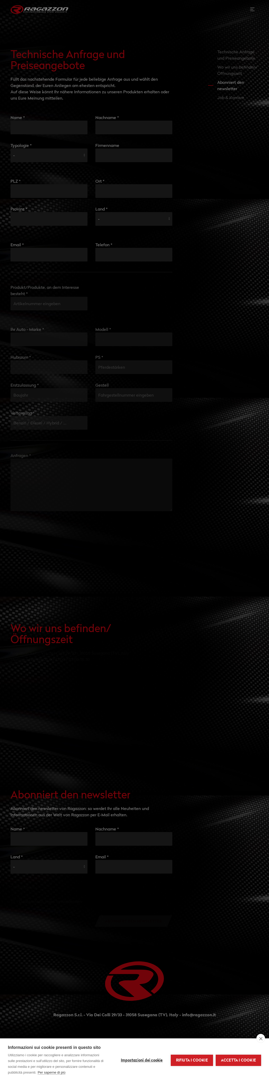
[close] (260, 1038)
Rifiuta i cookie (192, 1060)
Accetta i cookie (238, 1060)
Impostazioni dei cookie (142, 1060)
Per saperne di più (51, 1072)
